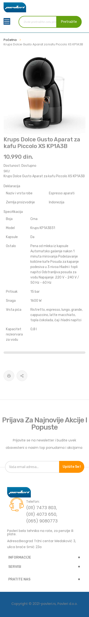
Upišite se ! (72, 467)
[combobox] (50, 22)
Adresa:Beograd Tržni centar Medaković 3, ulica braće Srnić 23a (41, 544)
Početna (10, 40)
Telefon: (33, 501)
